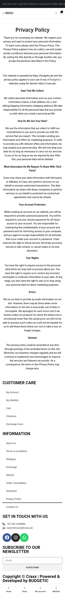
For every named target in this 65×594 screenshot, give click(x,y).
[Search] (56, 13)
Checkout (11, 416)
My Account (12, 392)
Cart (8, 408)
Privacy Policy (13, 499)
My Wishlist (12, 400)
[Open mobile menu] (8, 13)
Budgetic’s (55, 79)
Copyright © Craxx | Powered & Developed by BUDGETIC (31, 578)
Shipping (11, 459)
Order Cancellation (16, 483)
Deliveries (11, 491)
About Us (11, 443)
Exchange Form (14, 424)
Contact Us (12, 507)
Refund (10, 475)
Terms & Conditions (16, 451)
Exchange (11, 467)
